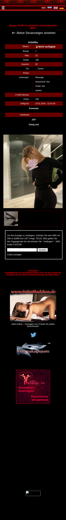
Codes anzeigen (14, 254)
